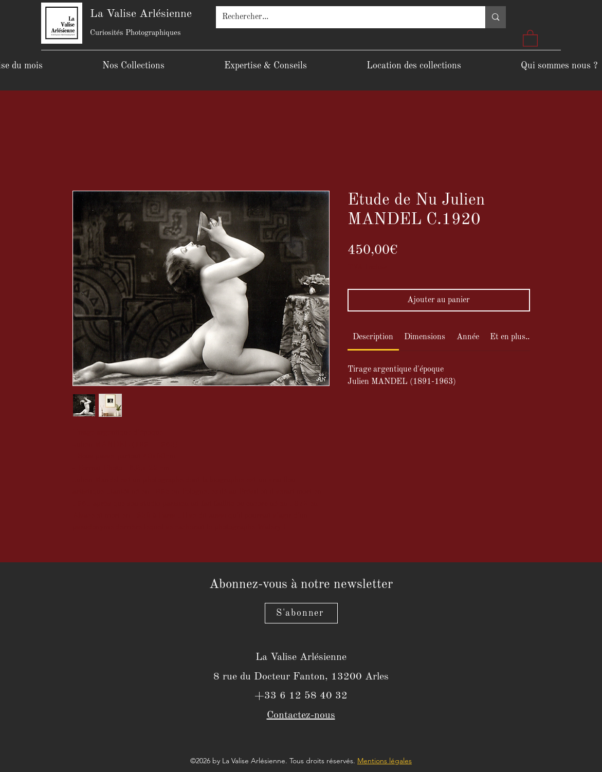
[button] (530, 38)
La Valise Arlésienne (141, 14)
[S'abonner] (301, 613)
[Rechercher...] (343, 17)
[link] (373, 337)
